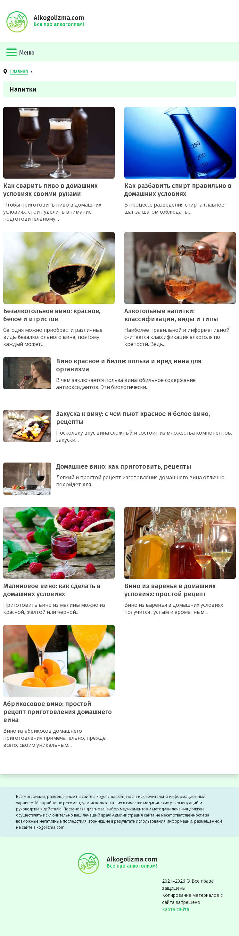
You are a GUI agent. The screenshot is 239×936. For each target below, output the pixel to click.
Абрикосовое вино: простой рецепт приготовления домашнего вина (57, 712)
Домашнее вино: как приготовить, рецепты (123, 466)
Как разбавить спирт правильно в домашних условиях (178, 190)
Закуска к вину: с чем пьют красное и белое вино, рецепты (133, 418)
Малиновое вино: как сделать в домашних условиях (52, 590)
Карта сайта (175, 909)
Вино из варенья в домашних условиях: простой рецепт (170, 590)
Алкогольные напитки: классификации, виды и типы (171, 315)
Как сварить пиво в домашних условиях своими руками (50, 190)
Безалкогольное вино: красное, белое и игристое (51, 315)
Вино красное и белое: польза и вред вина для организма (129, 365)
